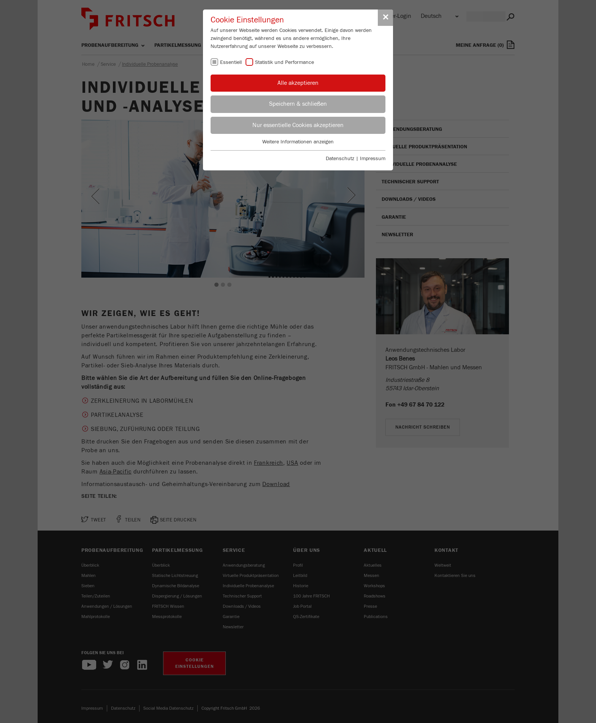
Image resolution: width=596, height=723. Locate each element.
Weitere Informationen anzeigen (298, 142)
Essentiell (231, 62)
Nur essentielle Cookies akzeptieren (298, 125)
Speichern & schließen (298, 103)
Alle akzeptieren (298, 82)
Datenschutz (340, 159)
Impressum (372, 159)
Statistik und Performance (284, 62)
